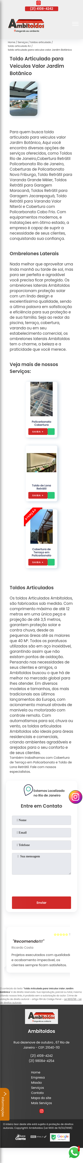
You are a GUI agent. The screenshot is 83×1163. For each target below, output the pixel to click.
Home (35, 1072)
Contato (37, 1093)
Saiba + (38, 431)
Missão (36, 1082)
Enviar (41, 902)
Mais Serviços (41, 1103)
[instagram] (38, 3)
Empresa (38, 1077)
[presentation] (41, 884)
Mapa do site (41, 1098)
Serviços (37, 1087)
